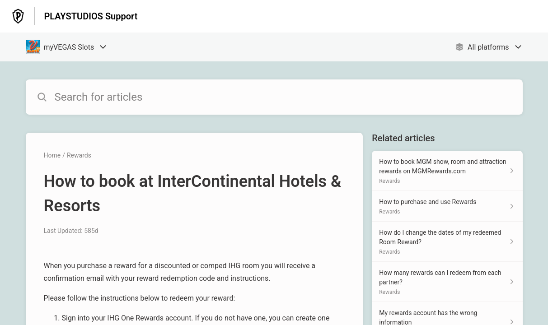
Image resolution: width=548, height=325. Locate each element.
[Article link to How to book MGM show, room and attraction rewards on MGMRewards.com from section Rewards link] (447, 171)
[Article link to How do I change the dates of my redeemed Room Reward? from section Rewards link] (447, 242)
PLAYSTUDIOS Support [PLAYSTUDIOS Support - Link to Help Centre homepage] (90, 16)
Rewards (79, 155)
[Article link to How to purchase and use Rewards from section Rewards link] (447, 206)
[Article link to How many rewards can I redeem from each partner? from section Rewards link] (447, 282)
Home (52, 155)
